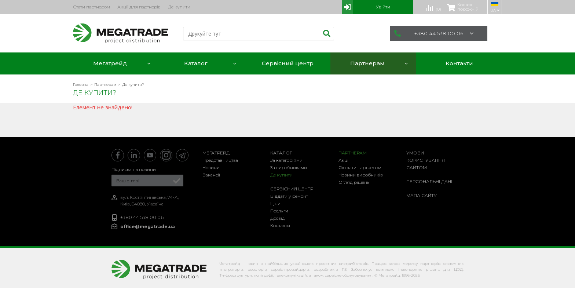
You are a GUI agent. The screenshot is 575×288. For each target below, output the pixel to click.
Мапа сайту (421, 195)
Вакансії (211, 175)
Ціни (275, 203)
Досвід (277, 218)
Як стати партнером (359, 167)
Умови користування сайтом (425, 160)
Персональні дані (429, 181)
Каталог (281, 153)
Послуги (279, 211)
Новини (211, 167)
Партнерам (352, 153)
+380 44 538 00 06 (433, 33)
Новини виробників (360, 175)
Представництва (220, 160)
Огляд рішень (353, 182)
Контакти (280, 225)
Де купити (281, 175)
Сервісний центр (291, 189)
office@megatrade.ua (147, 226)
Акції (343, 160)
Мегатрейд (216, 153)
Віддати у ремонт (289, 196)
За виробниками (288, 167)
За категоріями (286, 160)
